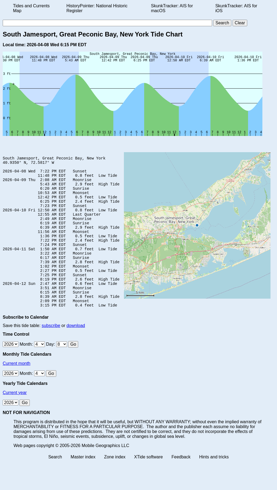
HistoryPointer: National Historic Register (97, 8)
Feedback (181, 485)
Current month (16, 391)
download (76, 354)
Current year (15, 421)
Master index (83, 485)
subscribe (51, 354)
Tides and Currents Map (31, 8)
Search (55, 485)
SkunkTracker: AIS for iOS (236, 8)
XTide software (148, 485)
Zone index (115, 485)
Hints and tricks (214, 485)
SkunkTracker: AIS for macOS (172, 8)
